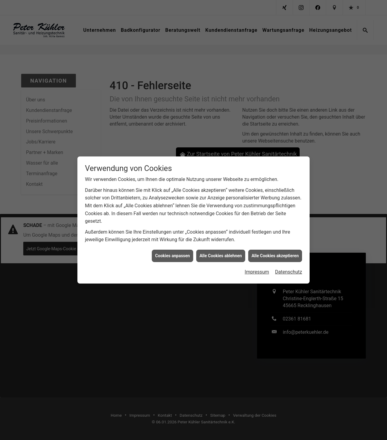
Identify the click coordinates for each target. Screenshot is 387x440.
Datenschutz (288, 269)
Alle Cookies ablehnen (221, 252)
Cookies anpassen (172, 252)
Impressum (257, 269)
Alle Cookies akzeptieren (275, 252)
